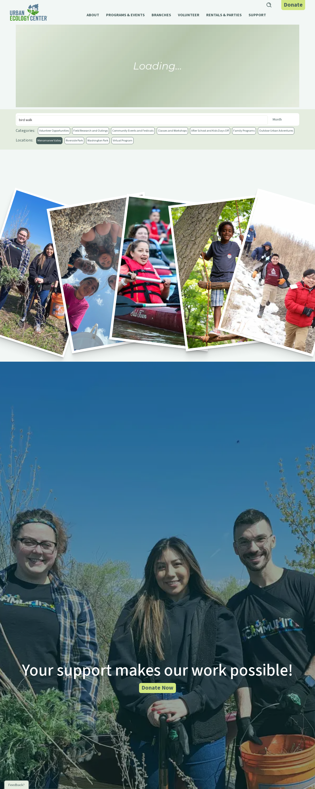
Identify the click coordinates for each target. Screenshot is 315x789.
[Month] (284, 119)
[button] (93, 17)
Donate (293, 4)
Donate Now (157, 687)
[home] (28, 12)
